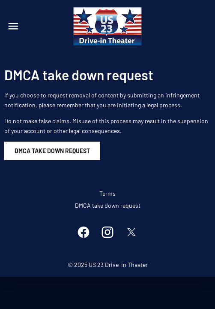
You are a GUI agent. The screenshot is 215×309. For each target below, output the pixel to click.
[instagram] (107, 232)
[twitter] (131, 232)
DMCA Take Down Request (52, 150)
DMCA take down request (107, 205)
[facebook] (83, 232)
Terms (107, 193)
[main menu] (13, 26)
